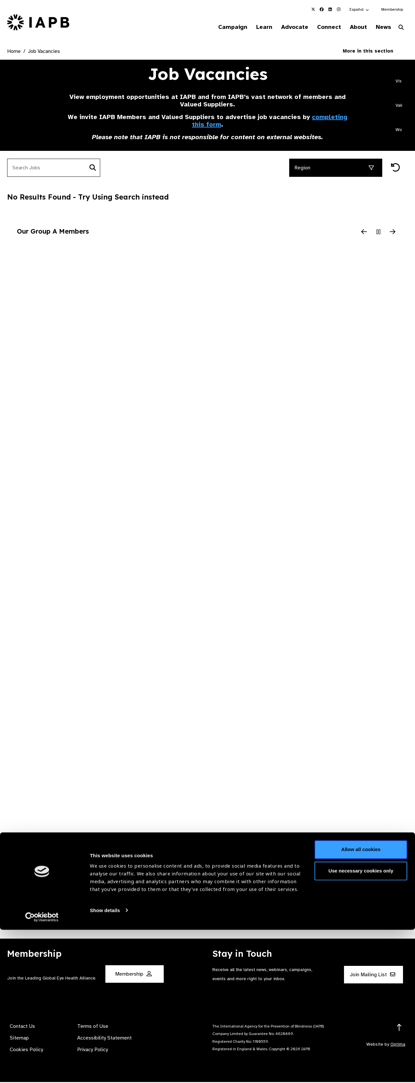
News (381, 27)
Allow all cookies (361, 1003)
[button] (360, 9)
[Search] (93, 169)
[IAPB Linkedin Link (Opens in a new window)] (330, 9)
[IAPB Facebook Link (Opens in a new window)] (322, 9)
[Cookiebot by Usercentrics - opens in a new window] (42, 1070)
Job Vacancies (44, 52)
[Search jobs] (46, 169)
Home (14, 52)
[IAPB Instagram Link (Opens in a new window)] (338, 9)
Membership (392, 9)
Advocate (285, 27)
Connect (322, 27)
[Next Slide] (392, 233)
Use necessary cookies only (360, 1024)
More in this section (373, 52)
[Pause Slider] (378, 233)
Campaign (219, 27)
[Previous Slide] (364, 233)
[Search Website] (401, 28)
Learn (253, 27)
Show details (105, 1063)
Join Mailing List (372, 975)
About (353, 27)
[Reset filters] (395, 168)
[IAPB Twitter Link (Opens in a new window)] (313, 9)
